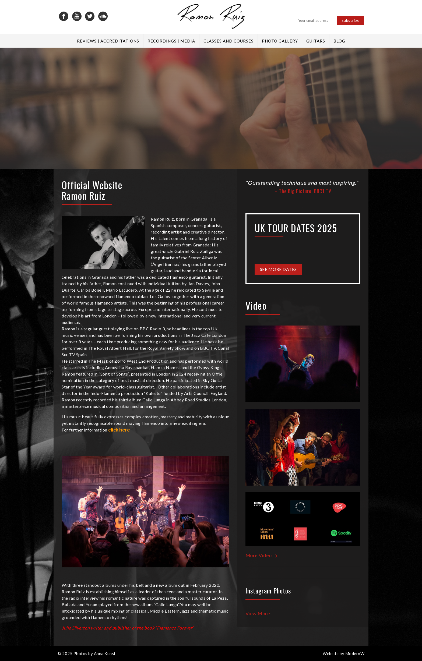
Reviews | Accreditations (108, 40)
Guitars (315, 40)
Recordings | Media (171, 40)
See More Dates (278, 269)
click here (119, 430)
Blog (339, 40)
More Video (261, 555)
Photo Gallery (280, 40)
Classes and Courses (228, 40)
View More (257, 613)
